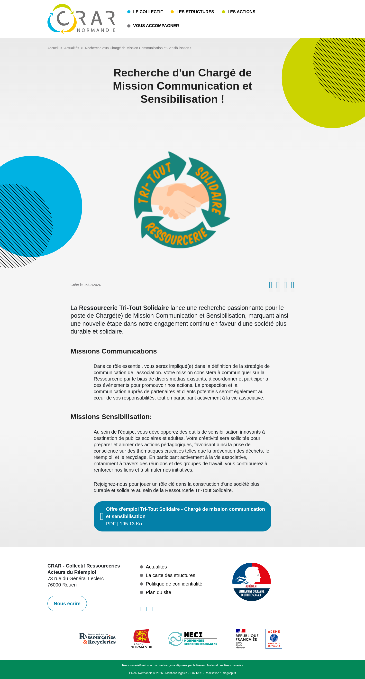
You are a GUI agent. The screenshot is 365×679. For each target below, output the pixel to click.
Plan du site (158, 592)
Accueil (52, 48)
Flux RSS (196, 673)
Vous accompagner (156, 25)
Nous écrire (67, 603)
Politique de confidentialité (174, 583)
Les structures (195, 11)
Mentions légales (176, 673)
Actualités (71, 48)
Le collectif (148, 11)
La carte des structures (170, 575)
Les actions (242, 11)
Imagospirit (229, 673)
